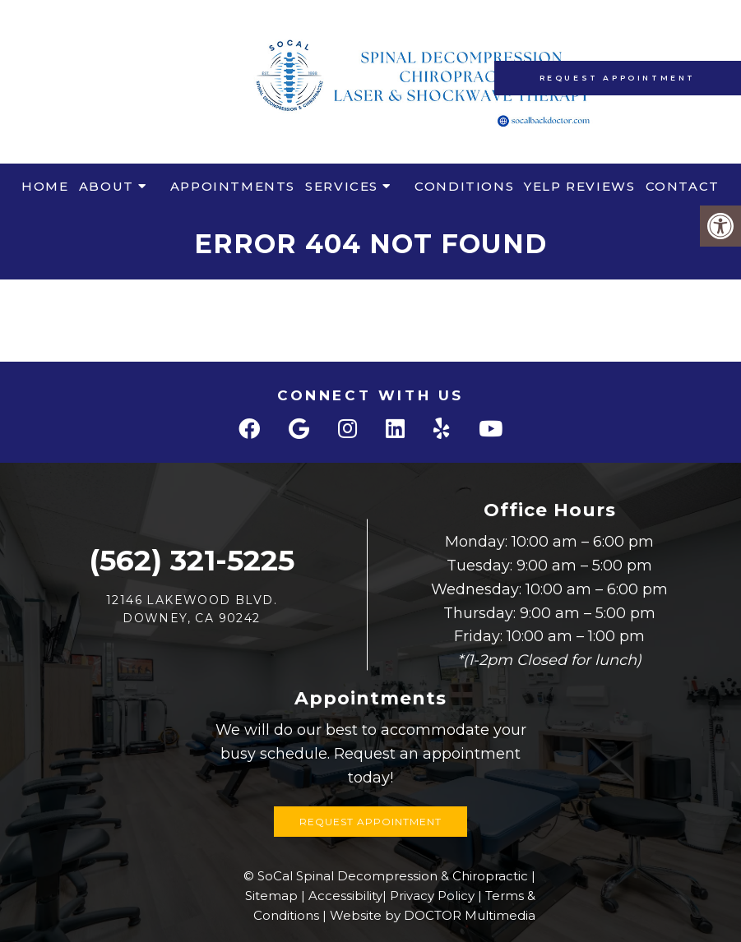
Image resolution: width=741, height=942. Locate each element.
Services (341, 186)
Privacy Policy (432, 895)
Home (44, 186)
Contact (683, 186)
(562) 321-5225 (191, 560)
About (106, 186)
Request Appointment (618, 77)
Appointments (232, 186)
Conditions (464, 186)
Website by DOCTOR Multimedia (432, 915)
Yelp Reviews (579, 186)
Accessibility (345, 895)
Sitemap (271, 895)
